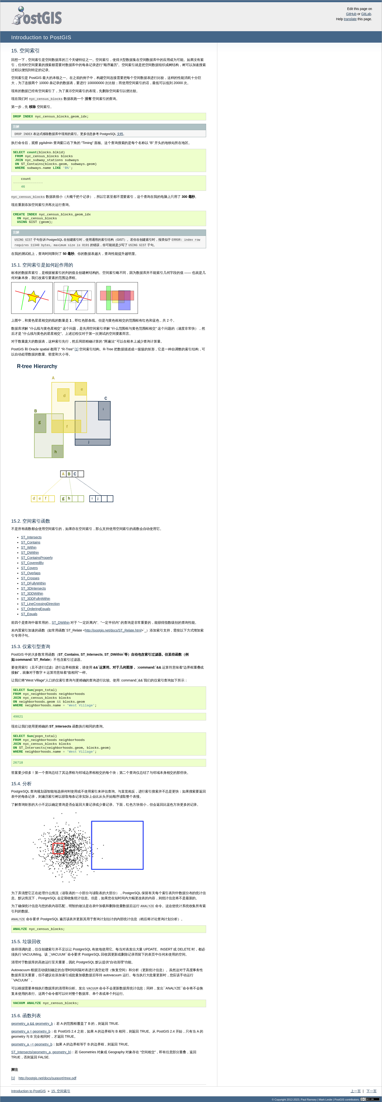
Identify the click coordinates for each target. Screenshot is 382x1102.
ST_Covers (29, 567)
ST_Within (28, 547)
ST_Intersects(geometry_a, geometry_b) (41, 1051)
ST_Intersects (31, 537)
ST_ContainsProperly (37, 557)
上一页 (356, 1090)
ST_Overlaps (30, 573)
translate (350, 19)
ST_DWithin (30, 552)
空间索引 (60, 1090)
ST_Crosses (30, 578)
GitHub (351, 14)
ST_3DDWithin (32, 593)
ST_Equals (29, 613)
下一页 (371, 1090)
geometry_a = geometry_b (30, 1030)
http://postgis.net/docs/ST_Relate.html (113, 630)
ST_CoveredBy (32, 562)
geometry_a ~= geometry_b (31, 1043)
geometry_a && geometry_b (32, 1022)
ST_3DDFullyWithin (35, 598)
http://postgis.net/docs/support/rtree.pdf (47, 1077)
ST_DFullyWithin (33, 583)
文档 (120, 134)
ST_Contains (30, 542)
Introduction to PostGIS (41, 37)
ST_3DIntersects (33, 588)
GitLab (366, 14)
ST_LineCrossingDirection (40, 603)
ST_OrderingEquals (35, 608)
